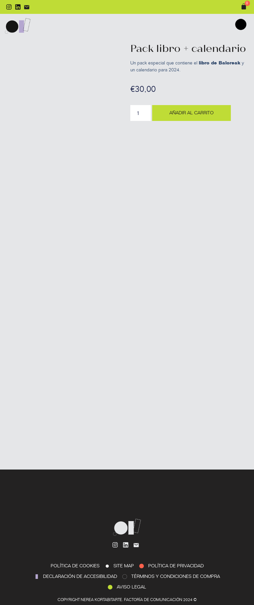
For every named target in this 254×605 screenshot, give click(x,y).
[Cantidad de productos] (140, 113)
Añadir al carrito (191, 113)
